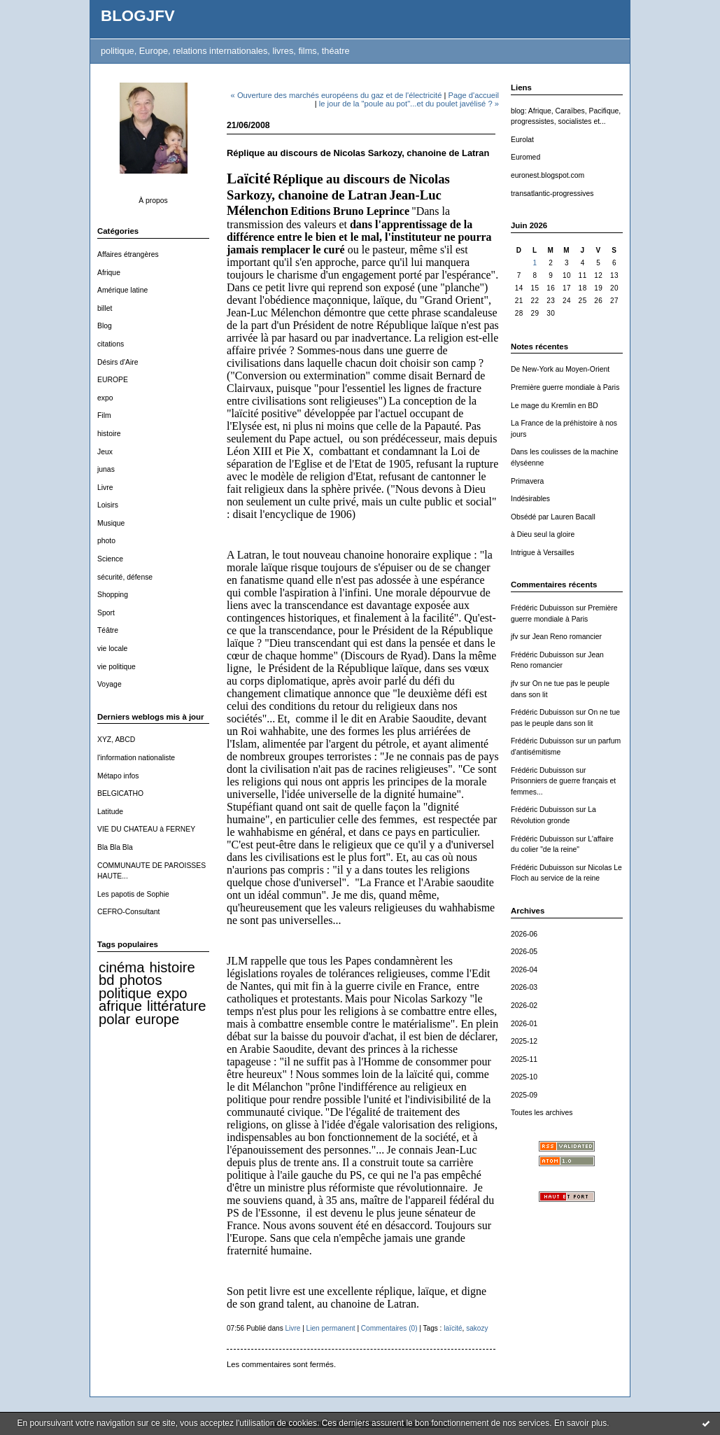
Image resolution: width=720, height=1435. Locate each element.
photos (141, 980)
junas (106, 469)
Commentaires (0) (389, 1328)
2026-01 (524, 1024)
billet (104, 308)
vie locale (112, 648)
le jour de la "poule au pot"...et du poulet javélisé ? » (409, 103)
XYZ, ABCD (116, 739)
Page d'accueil (474, 95)
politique (125, 993)
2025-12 (524, 1041)
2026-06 (524, 934)
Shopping (112, 594)
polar (114, 1019)
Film (104, 415)
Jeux (105, 452)
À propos (153, 200)
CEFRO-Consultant (128, 912)
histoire (109, 434)
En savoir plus (580, 1423)
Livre (105, 487)
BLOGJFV (138, 15)
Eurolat (522, 140)
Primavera (527, 481)
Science (110, 559)
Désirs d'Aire (118, 362)
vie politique (116, 667)
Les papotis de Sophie (133, 894)
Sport (106, 613)
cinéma (121, 967)
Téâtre (107, 630)
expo (105, 398)
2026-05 (524, 951)
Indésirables (530, 499)
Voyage (109, 684)
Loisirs (107, 505)
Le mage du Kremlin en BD (554, 406)
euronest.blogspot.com (547, 175)
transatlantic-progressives (552, 193)
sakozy (477, 1328)
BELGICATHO (120, 793)
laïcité (453, 1328)
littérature (176, 1006)
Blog (104, 326)
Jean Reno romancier (567, 636)
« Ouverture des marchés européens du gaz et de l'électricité (336, 95)
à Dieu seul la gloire (542, 534)
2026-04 (524, 970)
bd (107, 980)
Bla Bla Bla (115, 847)
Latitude (110, 812)
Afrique (108, 272)
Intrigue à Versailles (542, 552)
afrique (120, 1006)
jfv (514, 636)
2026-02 (524, 1005)
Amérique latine (122, 290)
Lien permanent (330, 1328)
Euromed (525, 157)
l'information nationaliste (136, 758)
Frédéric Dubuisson (542, 608)
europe (157, 1019)
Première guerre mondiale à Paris (565, 387)
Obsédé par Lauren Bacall (553, 517)
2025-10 (524, 1077)
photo (106, 541)
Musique (111, 523)
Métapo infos (118, 776)
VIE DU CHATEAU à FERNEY (146, 829)
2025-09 (524, 1095)
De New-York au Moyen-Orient (560, 369)
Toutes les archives (541, 1112)
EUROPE (112, 380)
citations (110, 344)
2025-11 (524, 1059)
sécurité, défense (125, 577)
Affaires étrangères (128, 254)
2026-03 (524, 987)
